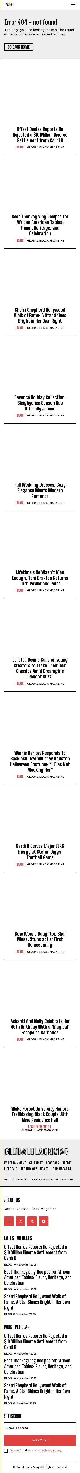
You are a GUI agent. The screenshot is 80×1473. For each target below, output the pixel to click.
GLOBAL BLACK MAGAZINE (45, 147)
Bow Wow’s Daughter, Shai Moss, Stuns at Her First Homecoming (40, 939)
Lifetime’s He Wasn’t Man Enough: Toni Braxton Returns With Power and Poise (40, 578)
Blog (20, 147)
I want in (40, 1440)
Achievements (39, 1126)
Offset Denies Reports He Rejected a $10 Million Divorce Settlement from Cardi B (40, 134)
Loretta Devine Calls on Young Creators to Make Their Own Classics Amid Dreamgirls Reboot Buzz (40, 668)
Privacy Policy (51, 1450)
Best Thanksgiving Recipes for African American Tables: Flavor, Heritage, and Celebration (40, 225)
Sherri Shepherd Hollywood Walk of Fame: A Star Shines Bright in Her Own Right (40, 315)
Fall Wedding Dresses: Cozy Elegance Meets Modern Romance (40, 490)
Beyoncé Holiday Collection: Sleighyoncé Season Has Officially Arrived (40, 403)
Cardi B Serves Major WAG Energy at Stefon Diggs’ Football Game (40, 851)
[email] (40, 1427)
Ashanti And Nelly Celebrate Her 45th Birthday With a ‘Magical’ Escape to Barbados (40, 1026)
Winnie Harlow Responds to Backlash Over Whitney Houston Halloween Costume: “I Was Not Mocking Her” (40, 761)
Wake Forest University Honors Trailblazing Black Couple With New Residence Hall (40, 1114)
